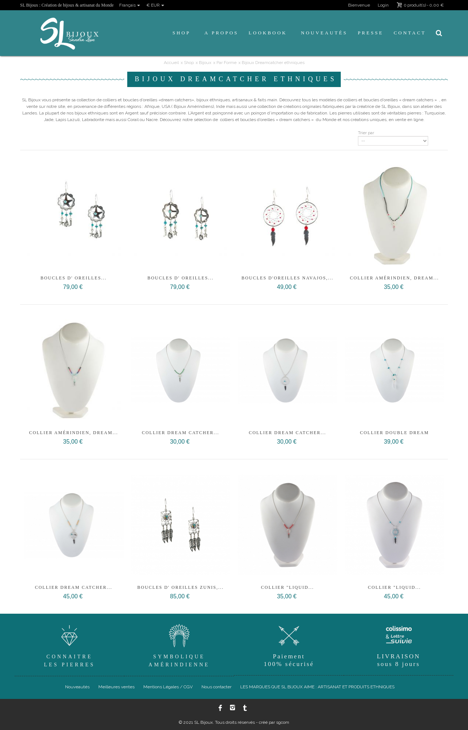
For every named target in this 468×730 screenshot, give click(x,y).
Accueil (171, 62)
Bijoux (205, 62)
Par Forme (226, 62)
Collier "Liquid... (287, 587)
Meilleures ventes (116, 686)
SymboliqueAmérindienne (179, 644)
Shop (181, 32)
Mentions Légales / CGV (168, 686)
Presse (370, 32)
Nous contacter (216, 686)
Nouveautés (324, 32)
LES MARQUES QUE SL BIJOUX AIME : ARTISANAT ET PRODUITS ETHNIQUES (317, 686)
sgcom (282, 722)
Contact (410, 32)
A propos (221, 32)
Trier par (366, 132)
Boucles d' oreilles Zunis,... (180, 587)
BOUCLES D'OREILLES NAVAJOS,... (287, 278)
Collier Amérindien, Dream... (394, 278)
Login (383, 5)
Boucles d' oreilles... (74, 278)
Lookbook (268, 32)
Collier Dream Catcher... (180, 432)
